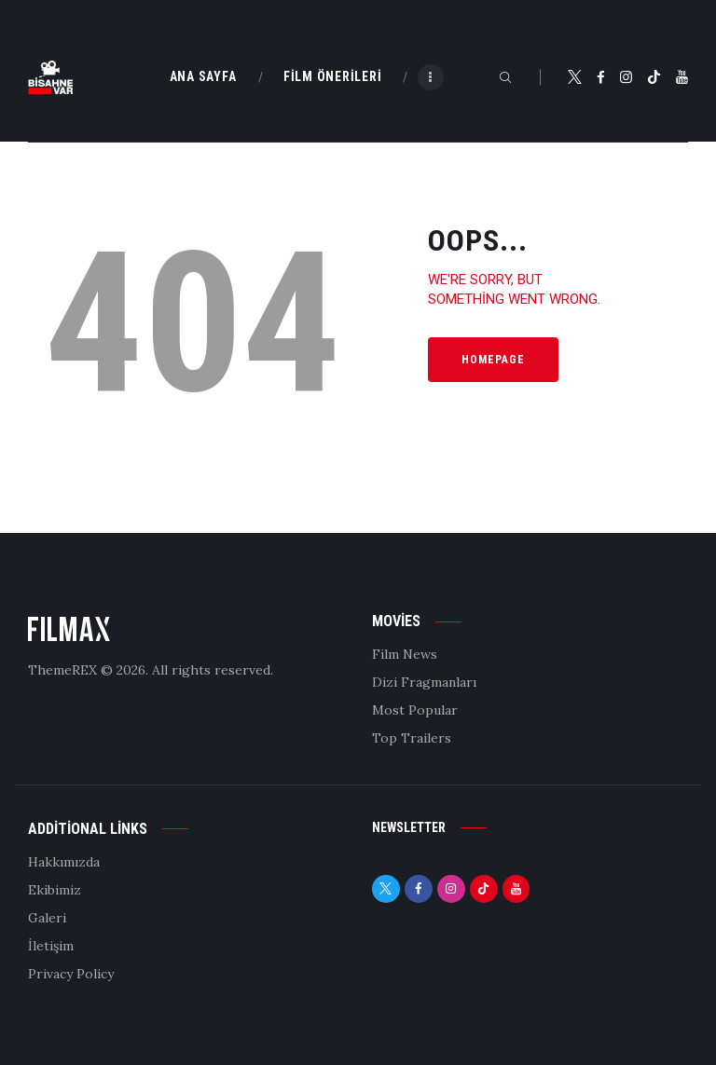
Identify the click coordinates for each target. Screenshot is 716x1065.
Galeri (47, 917)
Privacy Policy (71, 973)
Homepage (493, 359)
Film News (404, 654)
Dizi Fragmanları (424, 682)
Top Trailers (411, 738)
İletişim (51, 945)
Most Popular (415, 710)
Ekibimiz (54, 889)
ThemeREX (62, 670)
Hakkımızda (64, 861)
